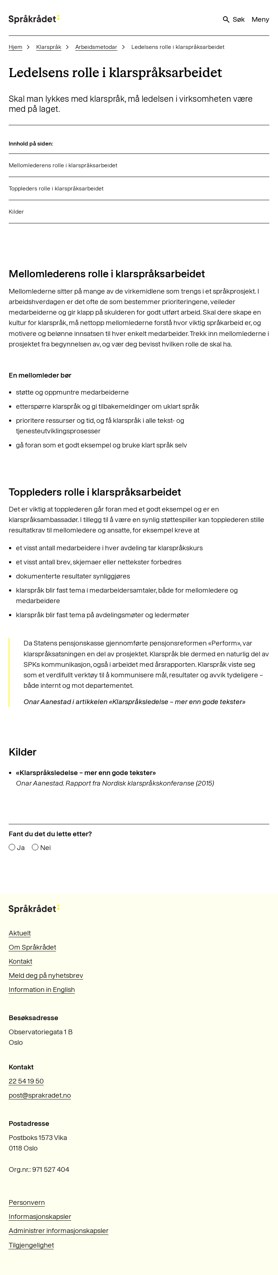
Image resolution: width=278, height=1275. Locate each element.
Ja (21, 847)
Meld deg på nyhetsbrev (46, 975)
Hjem (15, 46)
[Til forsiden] (34, 19)
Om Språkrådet (32, 947)
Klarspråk (48, 46)
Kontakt (20, 961)
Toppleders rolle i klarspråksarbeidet (56, 188)
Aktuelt (20, 933)
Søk (233, 19)
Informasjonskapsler (40, 1216)
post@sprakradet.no (40, 1095)
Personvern (27, 1202)
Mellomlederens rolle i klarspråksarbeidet (63, 165)
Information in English (42, 989)
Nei (45, 847)
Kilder (16, 211)
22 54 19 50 (26, 1081)
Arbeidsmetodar (96, 46)
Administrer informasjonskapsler (59, 1230)
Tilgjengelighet (31, 1245)
